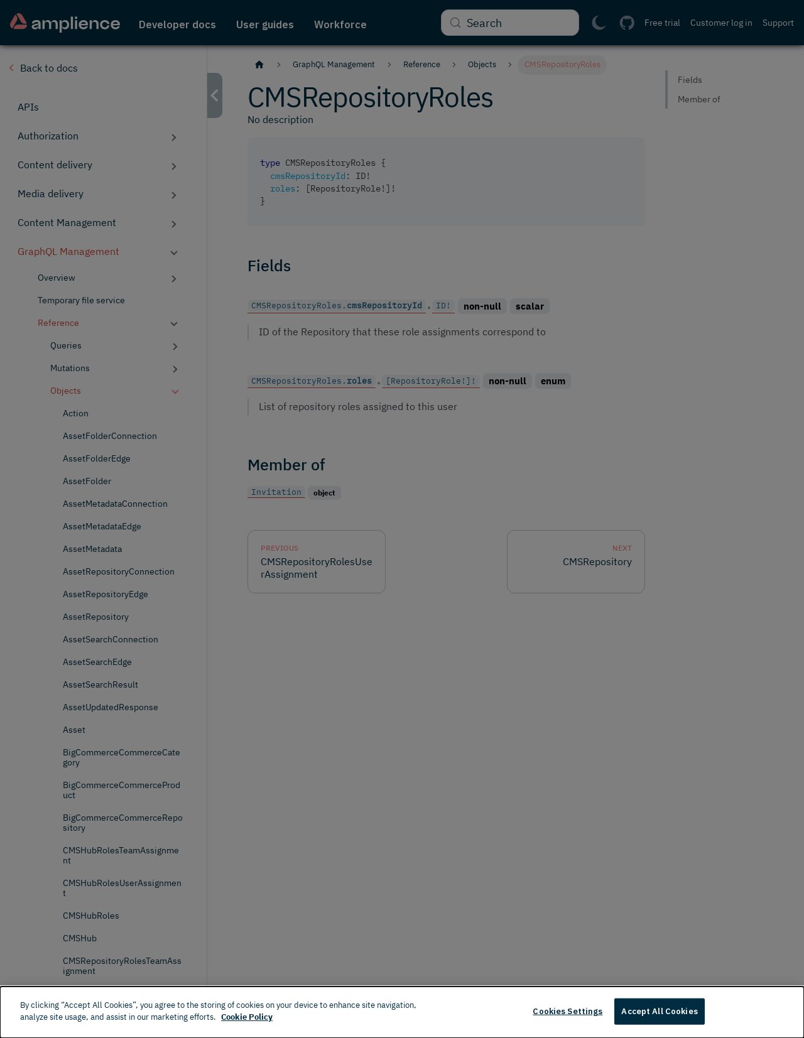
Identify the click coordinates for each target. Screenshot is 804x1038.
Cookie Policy (247, 1017)
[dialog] (402, 1012)
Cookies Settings (567, 1011)
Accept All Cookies (659, 1011)
